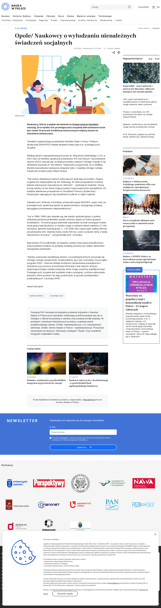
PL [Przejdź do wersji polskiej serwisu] (154, 7)
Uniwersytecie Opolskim (85, 124)
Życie (61, 16)
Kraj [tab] (150, 59)
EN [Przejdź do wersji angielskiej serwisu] (158, 7)
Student (74, 377)
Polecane (134, 270)
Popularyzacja (67, 20)
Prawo (54, 20)
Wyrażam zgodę (65, 593)
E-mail (52, 427)
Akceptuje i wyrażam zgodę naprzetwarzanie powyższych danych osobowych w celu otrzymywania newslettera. (81, 439)
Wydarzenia (106, 20)
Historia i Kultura (22, 16)
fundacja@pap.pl (113, 583)
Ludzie (118, 20)
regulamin (64, 438)
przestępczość (56, 295)
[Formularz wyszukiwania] (111, 7)
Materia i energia (86, 16)
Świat (126, 217)
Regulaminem (89, 399)
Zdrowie (50, 16)
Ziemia (70, 16)
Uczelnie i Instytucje (12, 20)
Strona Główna (143, 28)
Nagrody (43, 20)
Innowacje (30, 20)
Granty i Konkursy (87, 20)
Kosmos (5, 16)
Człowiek (38, 16)
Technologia (105, 16)
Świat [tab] (157, 59)
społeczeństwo (36, 295)
